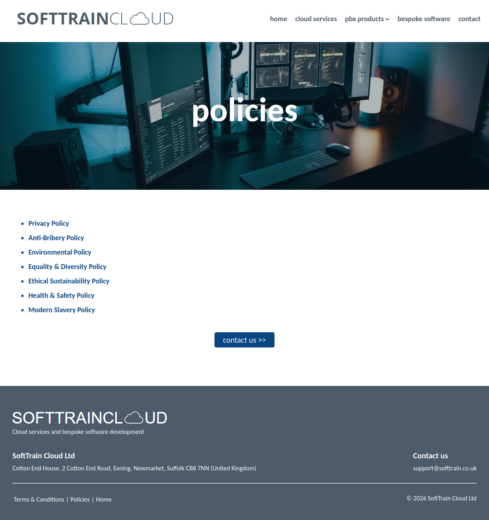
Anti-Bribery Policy (56, 237)
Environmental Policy (59, 252)
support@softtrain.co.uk (445, 468)
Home (104, 499)
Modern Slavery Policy (61, 309)
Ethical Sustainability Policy (68, 281)
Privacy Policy (48, 223)
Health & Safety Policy (61, 295)
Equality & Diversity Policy (67, 266)
